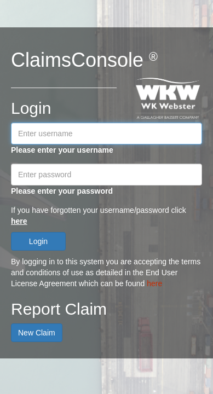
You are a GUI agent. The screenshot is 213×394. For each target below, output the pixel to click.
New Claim (36, 332)
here (19, 221)
